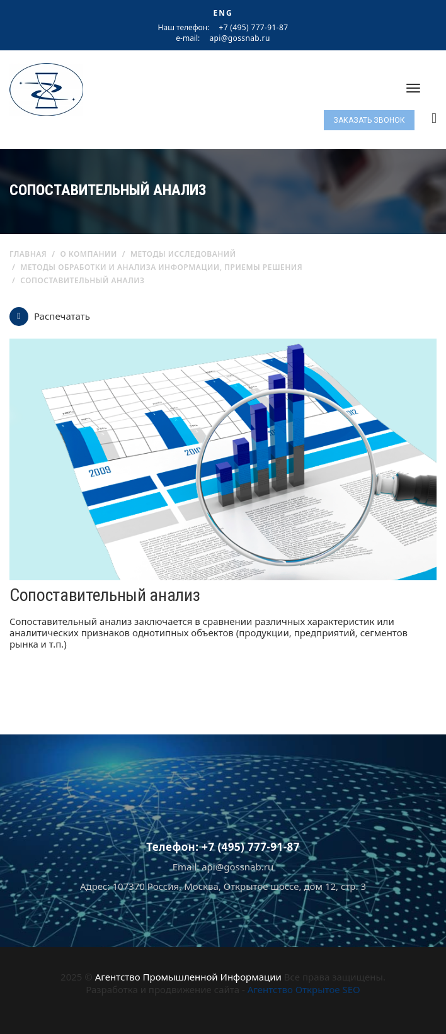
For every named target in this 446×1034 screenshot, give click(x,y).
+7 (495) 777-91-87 (253, 27)
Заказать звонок (369, 120)
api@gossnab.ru (239, 38)
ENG (222, 13)
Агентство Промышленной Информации (188, 976)
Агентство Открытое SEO (304, 989)
